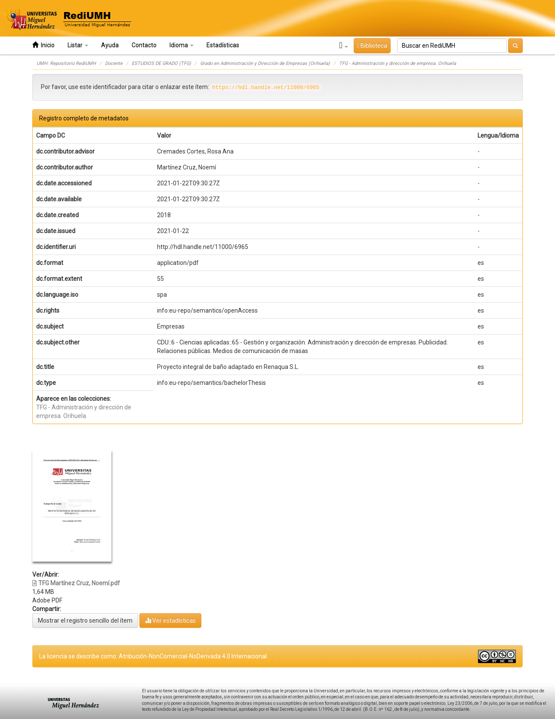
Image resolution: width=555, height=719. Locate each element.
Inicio (43, 45)
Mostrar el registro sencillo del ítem (85, 620)
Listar (78, 45)
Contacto (144, 45)
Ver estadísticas (170, 620)
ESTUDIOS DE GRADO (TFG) (161, 63)
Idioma (182, 45)
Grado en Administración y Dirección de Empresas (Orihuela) (265, 63)
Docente (114, 63)
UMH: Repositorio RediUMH (66, 63)
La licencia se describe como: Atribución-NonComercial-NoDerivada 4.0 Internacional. (153, 656)
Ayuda (110, 45)
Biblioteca (372, 45)
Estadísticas (223, 45)
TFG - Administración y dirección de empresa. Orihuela (397, 63)
